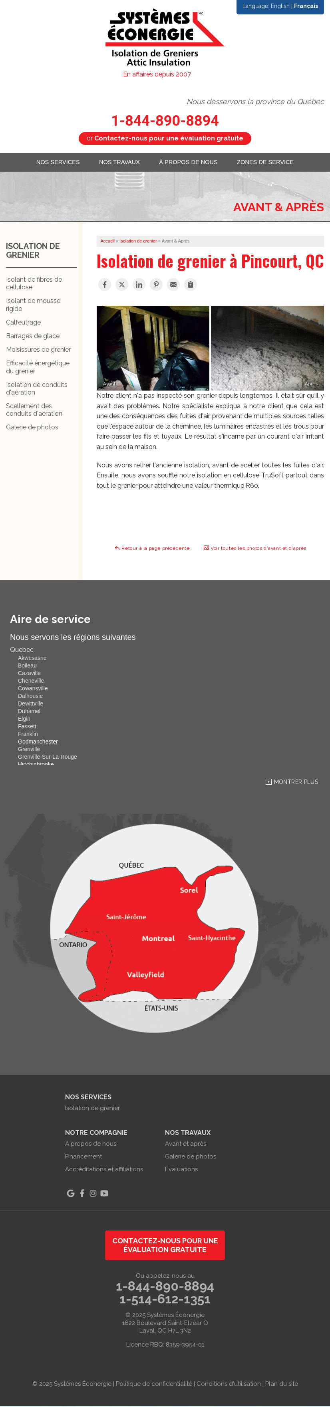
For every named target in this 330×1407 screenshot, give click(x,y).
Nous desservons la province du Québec (255, 101)
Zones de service (269, 162)
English (280, 6)
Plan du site (281, 1384)
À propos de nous (190, 162)
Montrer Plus (296, 783)
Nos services (54, 162)
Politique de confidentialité (154, 1384)
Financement (83, 1157)
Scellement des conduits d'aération (34, 410)
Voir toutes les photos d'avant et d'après (254, 548)
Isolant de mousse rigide (33, 305)
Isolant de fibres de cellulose (34, 284)
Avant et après (185, 1144)
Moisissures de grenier (38, 350)
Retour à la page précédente (152, 548)
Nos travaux (118, 162)
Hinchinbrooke (36, 765)
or (165, 138)
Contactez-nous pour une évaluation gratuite (165, 1246)
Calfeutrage (23, 323)
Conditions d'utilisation (229, 1384)
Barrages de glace (33, 337)
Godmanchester (38, 743)
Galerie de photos (32, 428)
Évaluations (181, 1170)
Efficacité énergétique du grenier (38, 368)
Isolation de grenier (33, 251)
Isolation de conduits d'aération (37, 389)
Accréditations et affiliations (104, 1170)
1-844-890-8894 (165, 121)
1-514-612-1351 (165, 1299)
